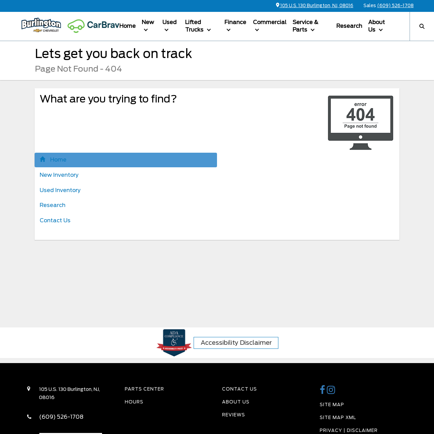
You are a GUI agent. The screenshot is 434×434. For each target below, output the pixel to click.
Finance (235, 22)
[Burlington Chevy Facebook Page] (323, 391)
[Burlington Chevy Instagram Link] (331, 391)
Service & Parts (305, 26)
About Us (376, 26)
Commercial (270, 22)
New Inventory (59, 175)
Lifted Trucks (195, 26)
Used (169, 22)
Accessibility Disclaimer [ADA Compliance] (236, 342)
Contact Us (55, 220)
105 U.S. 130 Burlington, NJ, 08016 (314, 5)
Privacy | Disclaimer (349, 430)
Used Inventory (60, 190)
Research (349, 26)
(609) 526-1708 (395, 5)
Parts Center (144, 389)
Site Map (332, 404)
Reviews (233, 414)
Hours (134, 401)
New (148, 22)
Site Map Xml (338, 417)
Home (127, 26)
